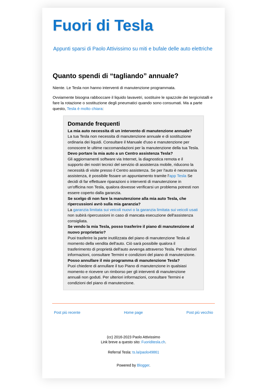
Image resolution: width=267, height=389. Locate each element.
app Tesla (177, 175)
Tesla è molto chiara (84, 108)
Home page (133, 312)
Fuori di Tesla (103, 25)
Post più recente (67, 312)
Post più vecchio (199, 312)
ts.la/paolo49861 (145, 352)
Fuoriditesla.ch (153, 342)
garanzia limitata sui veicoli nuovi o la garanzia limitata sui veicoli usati (135, 209)
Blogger (143, 365)
